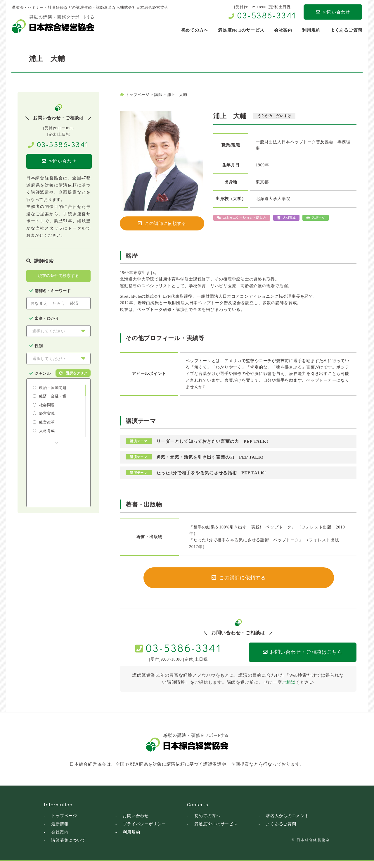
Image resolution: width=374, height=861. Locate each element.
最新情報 (59, 824)
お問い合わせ (333, 12)
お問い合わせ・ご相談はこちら (298, 652)
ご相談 (289, 682)
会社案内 (59, 832)
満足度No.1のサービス (216, 824)
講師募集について (68, 840)
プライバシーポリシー (144, 824)
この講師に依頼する (162, 223)
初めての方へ (207, 816)
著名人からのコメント (287, 816)
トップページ (64, 816)
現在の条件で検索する (58, 275)
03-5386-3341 (266, 15)
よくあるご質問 (281, 824)
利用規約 (131, 832)
